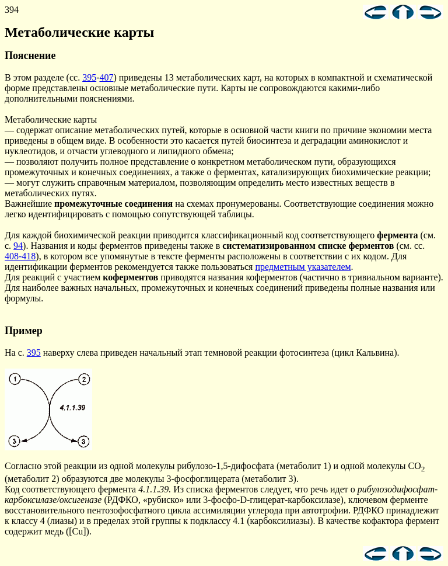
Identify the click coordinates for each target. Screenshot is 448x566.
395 (89, 77)
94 (18, 246)
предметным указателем (303, 267)
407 (106, 77)
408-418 (20, 256)
